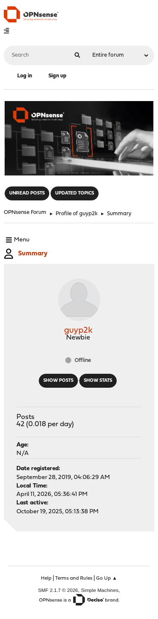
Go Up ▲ (106, 578)
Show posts (58, 380)
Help (46, 578)
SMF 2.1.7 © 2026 (58, 590)
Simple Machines (99, 590)
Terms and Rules (73, 578)
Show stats (98, 380)
